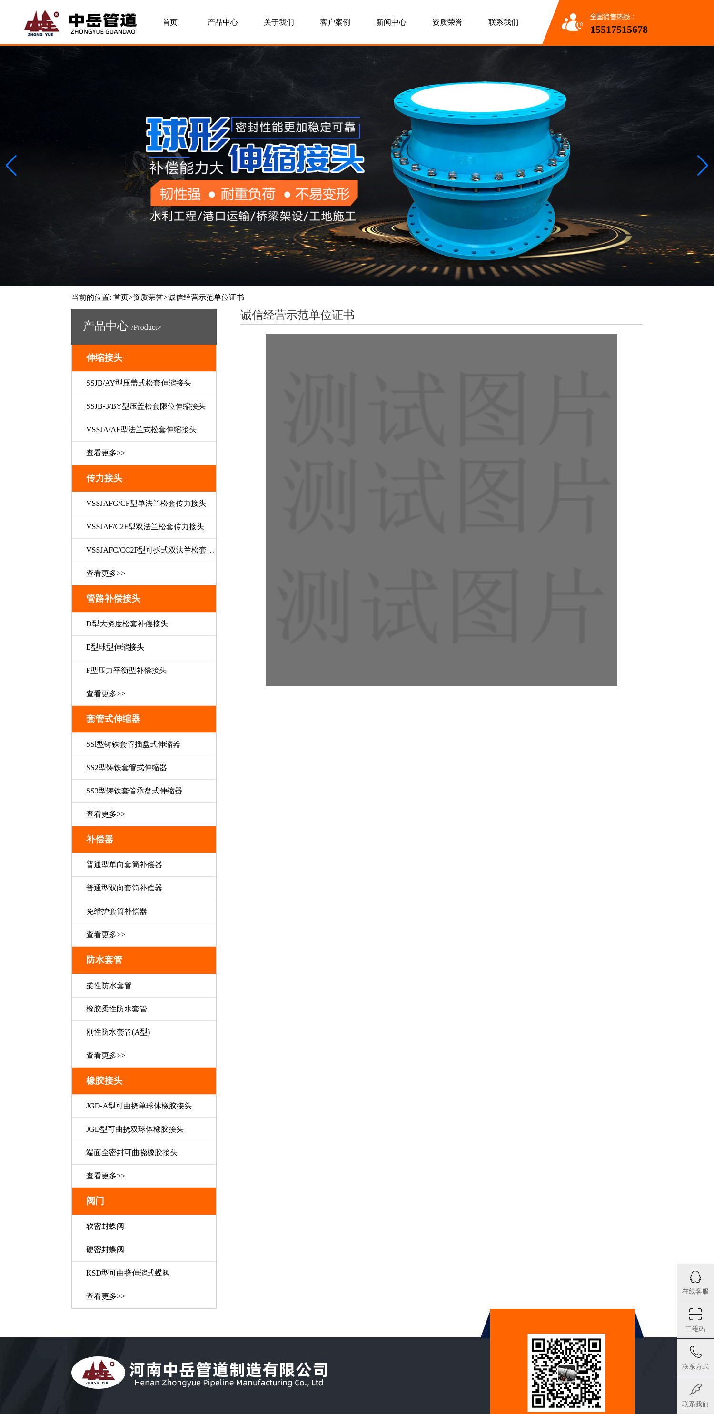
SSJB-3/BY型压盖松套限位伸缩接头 (146, 406)
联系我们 (503, 22)
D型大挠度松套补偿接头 (127, 624)
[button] (702, 165)
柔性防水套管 (109, 985)
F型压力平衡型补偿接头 (126, 670)
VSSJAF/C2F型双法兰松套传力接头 (145, 527)
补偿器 (99, 839)
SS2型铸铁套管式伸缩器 (126, 767)
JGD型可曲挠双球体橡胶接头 (135, 1129)
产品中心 (223, 22)
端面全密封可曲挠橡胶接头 (132, 1152)
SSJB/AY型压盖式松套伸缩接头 (138, 383)
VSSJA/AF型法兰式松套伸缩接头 (141, 429)
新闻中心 (391, 22)
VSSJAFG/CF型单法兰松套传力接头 (146, 503)
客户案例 (335, 22)
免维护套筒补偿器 (116, 911)
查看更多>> (105, 453)
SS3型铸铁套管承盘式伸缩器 (134, 791)
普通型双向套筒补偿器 (124, 888)
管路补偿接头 (113, 598)
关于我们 (279, 22)
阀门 (95, 1201)
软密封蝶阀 (105, 1226)
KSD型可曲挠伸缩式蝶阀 (128, 1273)
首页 (170, 22)
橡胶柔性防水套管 (116, 1009)
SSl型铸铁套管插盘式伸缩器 (133, 744)
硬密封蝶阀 (105, 1250)
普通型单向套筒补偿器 (124, 864)
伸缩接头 (104, 358)
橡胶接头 (104, 1081)
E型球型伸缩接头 (115, 647)
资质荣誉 (447, 22)
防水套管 (104, 960)
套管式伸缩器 (113, 719)
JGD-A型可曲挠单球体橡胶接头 (139, 1106)
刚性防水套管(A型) (118, 1032)
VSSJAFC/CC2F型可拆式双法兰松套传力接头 (151, 550)
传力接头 (104, 478)
